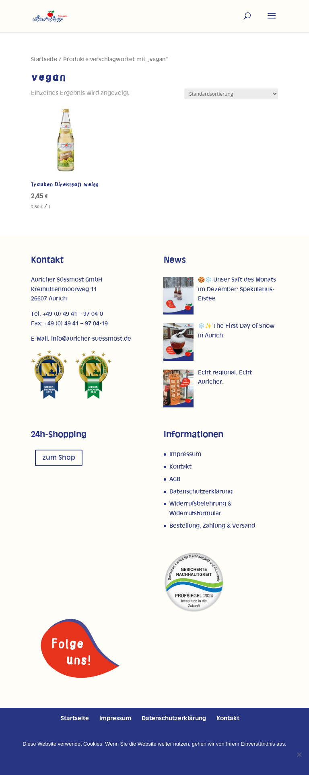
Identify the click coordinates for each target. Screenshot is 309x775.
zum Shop (58, 457)
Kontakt (180, 466)
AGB (174, 479)
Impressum (185, 454)
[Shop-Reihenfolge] (231, 93)
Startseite (44, 59)
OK (114, 758)
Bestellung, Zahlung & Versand (212, 525)
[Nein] (299, 754)
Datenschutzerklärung (201, 491)
